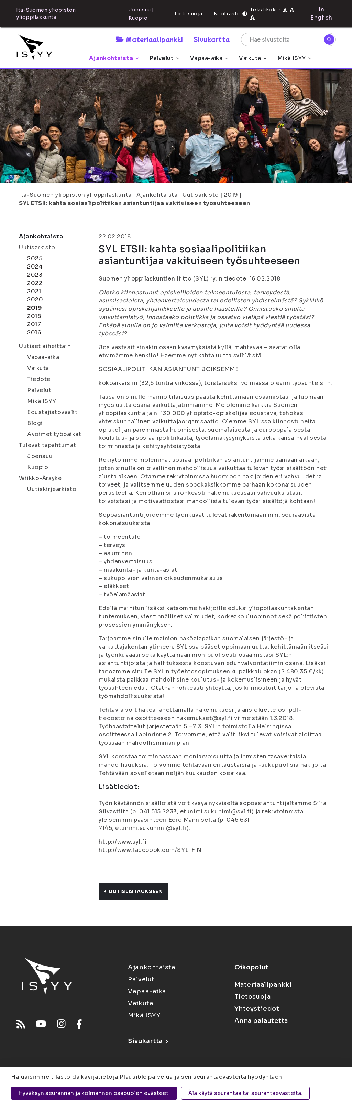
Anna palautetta (261, 1021)
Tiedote (39, 379)
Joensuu (40, 456)
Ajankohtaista (114, 58)
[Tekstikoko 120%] (252, 17)
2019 (231, 194)
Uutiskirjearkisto (52, 489)
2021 (34, 291)
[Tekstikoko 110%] (292, 9)
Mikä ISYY (294, 58)
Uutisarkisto (201, 194)
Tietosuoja (188, 14)
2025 (34, 258)
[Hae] (329, 39)
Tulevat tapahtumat (47, 445)
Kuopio (37, 467)
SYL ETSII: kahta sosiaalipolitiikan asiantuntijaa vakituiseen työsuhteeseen (134, 203)
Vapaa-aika (209, 58)
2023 (34, 274)
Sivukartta (212, 39)
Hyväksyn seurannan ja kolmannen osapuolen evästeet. (94, 1093)
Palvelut (164, 58)
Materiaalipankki (149, 39)
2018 (34, 316)
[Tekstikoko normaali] (285, 9)
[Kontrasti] (244, 13)
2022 (34, 283)
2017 (34, 324)
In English (321, 13)
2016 (34, 332)
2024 (35, 266)
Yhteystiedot (256, 1009)
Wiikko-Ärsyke (40, 478)
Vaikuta (252, 58)
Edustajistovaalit (52, 412)
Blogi (35, 423)
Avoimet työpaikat (54, 434)
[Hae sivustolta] (288, 39)
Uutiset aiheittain (45, 346)
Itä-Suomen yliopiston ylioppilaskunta (75, 194)
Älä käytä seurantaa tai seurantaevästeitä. (245, 1093)
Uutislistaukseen (133, 891)
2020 (35, 299)
